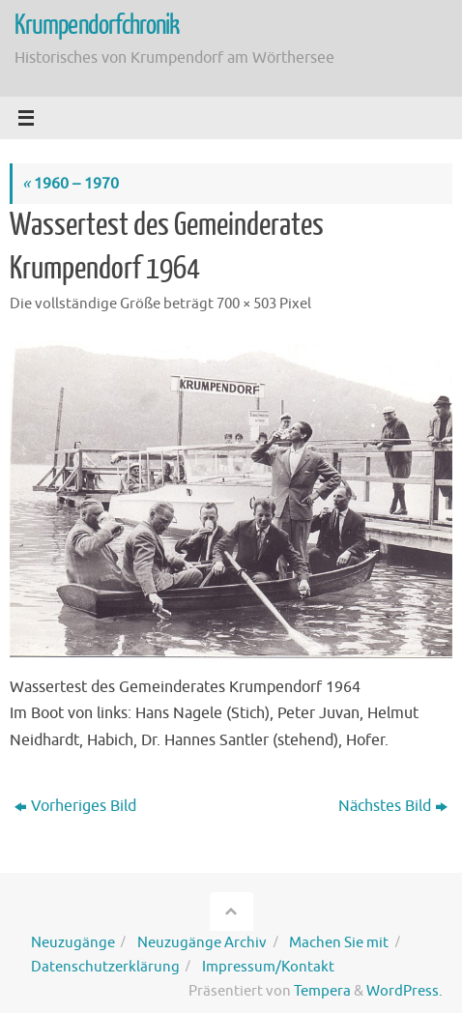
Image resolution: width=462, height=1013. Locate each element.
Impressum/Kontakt (268, 966)
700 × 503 (246, 303)
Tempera (322, 990)
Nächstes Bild (393, 806)
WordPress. (404, 990)
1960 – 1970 (70, 183)
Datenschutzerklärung (105, 966)
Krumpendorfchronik (97, 25)
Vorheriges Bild (75, 806)
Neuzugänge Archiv (202, 942)
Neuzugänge (73, 942)
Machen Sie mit (339, 942)
